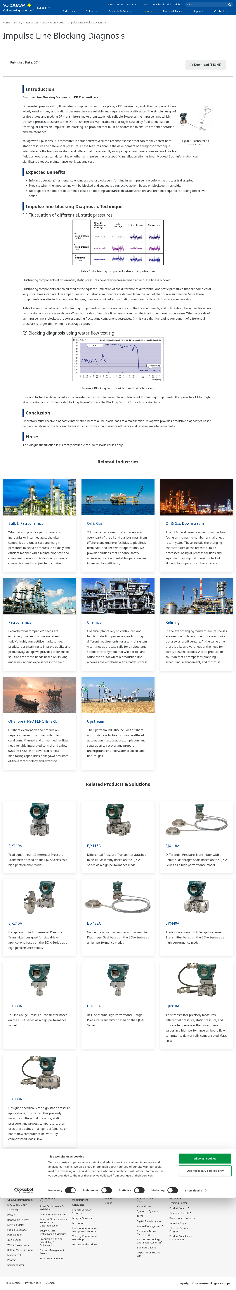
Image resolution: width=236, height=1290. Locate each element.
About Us (132, 4)
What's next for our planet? (148, 1191)
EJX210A (15, 923)
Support (198, 11)
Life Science (78, 1228)
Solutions (91, 11)
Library (148, 11)
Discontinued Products (182, 1218)
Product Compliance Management (180, 1238)
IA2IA (140, 1216)
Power (11, 1215)
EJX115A (94, 845)
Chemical (95, 622)
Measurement (80, 1205)
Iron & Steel (14, 1240)
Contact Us (221, 11)
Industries (69, 11)
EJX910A (173, 1005)
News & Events (115, 4)
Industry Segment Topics (147, 1199)
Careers (145, 4)
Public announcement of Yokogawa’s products (85, 1235)
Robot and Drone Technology (146, 1233)
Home (6, 22)
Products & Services (120, 11)
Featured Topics (172, 11)
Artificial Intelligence (148, 1226)
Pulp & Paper (14, 1235)
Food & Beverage (17, 1230)
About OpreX (144, 1206)
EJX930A (15, 1099)
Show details (193, 1282)
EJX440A (173, 923)
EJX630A (94, 1005)
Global (178, 4)
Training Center (178, 1203)
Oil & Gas (95, 523)
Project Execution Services (81, 1217)
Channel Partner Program (178, 1229)
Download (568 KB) (205, 65)
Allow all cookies (205, 1250)
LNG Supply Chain (17, 1205)
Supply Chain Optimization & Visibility (53, 1232)
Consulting (78, 1210)
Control (76, 1200)
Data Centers (14, 1190)
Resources (32, 22)
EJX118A (173, 845)
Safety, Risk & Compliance (47, 1199)
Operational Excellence (53, 1214)
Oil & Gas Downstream (185, 523)
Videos (108, 1203)
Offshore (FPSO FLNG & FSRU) (34, 721)
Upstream (96, 721)
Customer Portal (178, 1213)
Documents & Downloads (112, 1191)
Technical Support (179, 1190)
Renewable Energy (18, 1220)
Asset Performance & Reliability (52, 1208)
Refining (173, 622)
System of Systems (147, 1211)
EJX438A (94, 923)
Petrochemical (20, 622)
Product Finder (177, 1208)
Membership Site (162, 4)
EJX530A (15, 1005)
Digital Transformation (149, 1221)
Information (79, 1195)
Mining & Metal (15, 1225)
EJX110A (15, 845)
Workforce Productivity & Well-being (53, 1191)
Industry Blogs (177, 1223)
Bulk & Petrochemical (27, 523)
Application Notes (53, 22)
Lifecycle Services (82, 1223)
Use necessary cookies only (205, 1263)
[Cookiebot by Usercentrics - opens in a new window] (24, 1283)
